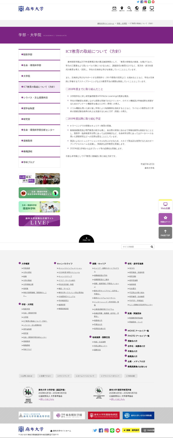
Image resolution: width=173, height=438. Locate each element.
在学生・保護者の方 (136, 340)
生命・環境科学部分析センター (38, 129)
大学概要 (28, 16)
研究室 (26, 119)
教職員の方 (132, 348)
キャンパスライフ (66, 16)
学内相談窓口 (64, 299)
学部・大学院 (47, 16)
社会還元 (132, 287)
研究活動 (132, 275)
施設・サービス (64, 287)
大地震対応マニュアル (67, 295)
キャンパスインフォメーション (70, 267)
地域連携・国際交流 (105, 16)
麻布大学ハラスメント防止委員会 (71, 291)
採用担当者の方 (100, 327)
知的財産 (132, 283)
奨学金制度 (29, 108)
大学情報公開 (28, 283)
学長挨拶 (26, 267)
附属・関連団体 (144, 16)
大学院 (26, 76)
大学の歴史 (27, 271)
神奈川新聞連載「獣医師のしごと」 (35, 293)
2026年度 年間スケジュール (69, 271)
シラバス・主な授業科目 (35, 97)
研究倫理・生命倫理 (136, 295)
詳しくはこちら (47, 387)
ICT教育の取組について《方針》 (39, 86)
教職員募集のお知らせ (137, 355)
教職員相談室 (64, 308)
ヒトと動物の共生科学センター (141, 303)
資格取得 (27, 140)
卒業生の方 (98, 323)
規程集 (25, 287)
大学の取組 (27, 279)
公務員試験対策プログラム (104, 308)
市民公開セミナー (100, 344)
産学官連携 (133, 279)
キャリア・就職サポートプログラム (106, 268)
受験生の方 (132, 336)
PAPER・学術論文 (136, 299)
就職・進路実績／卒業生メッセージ (106, 284)
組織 (25, 275)
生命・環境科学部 (32, 65)
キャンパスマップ (65, 275)
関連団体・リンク (136, 320)
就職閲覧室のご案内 (101, 278)
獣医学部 (27, 54)
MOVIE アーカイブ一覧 (138, 328)
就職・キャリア (86, 16)
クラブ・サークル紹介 (67, 279)
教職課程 (27, 151)
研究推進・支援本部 (136, 271)
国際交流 (97, 348)
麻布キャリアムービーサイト (105, 297)
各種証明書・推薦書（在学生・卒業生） (106, 313)
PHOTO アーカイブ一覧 (138, 332)
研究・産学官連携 (124, 16)
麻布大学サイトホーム (62, 419)
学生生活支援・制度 (66, 283)
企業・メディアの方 (136, 352)
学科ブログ (29, 162)
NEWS (132, 267)
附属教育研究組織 (136, 316)
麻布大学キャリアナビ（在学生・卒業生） (106, 291)
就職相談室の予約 (100, 274)
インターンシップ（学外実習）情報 (106, 302)
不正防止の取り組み (136, 291)
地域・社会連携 (100, 339)
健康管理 (62, 303)
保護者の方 (98, 319)
